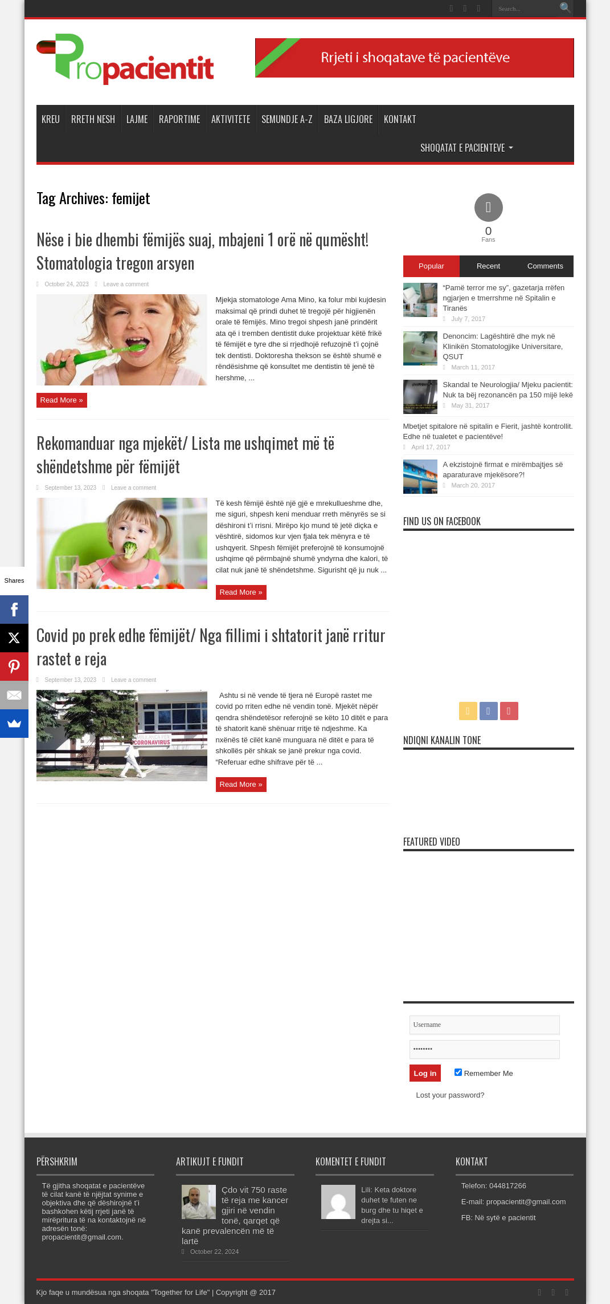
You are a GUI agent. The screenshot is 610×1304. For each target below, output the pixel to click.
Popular (431, 266)
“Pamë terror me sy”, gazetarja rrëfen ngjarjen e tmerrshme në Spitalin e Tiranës (504, 297)
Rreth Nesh (93, 119)
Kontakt (400, 119)
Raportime (179, 119)
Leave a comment (126, 284)
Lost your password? (450, 1095)
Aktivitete (230, 119)
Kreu (51, 119)
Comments (545, 266)
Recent (488, 266)
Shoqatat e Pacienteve (466, 148)
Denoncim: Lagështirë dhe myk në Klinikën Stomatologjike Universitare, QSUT (503, 346)
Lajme (137, 119)
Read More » (61, 400)
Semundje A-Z (287, 119)
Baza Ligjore (348, 119)
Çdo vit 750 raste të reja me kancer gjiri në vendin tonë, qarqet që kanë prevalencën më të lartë (235, 1215)
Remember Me (484, 1073)
